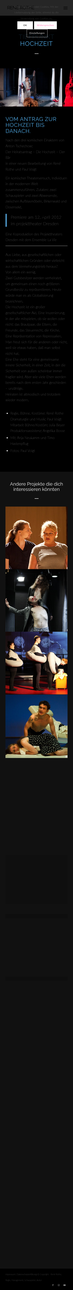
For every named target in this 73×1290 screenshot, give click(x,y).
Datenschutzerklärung (27, 1274)
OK (25, 25)
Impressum (10, 1274)
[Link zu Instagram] (59, 1285)
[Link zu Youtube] (65, 1285)
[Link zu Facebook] (53, 1285)
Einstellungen (37, 33)
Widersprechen (45, 25)
